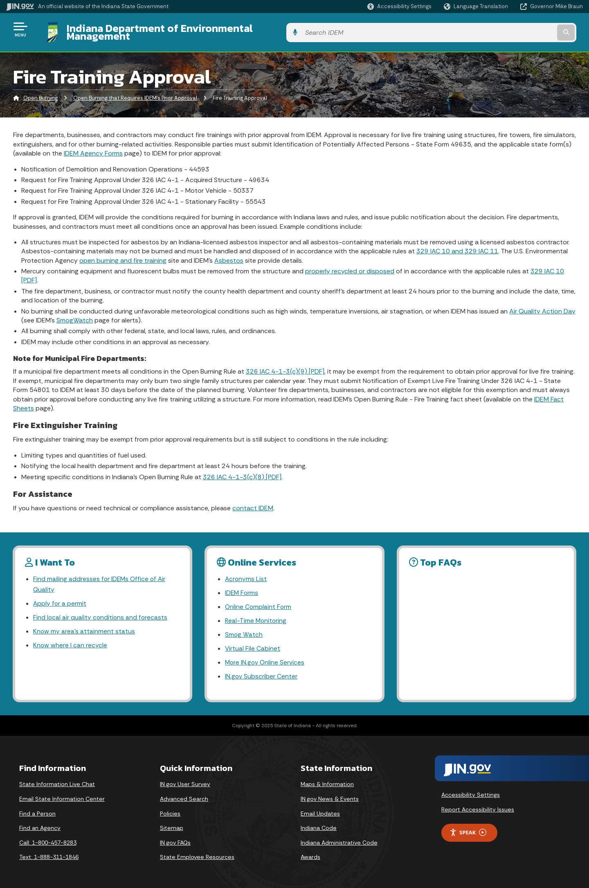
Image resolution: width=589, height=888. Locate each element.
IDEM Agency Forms (93, 147)
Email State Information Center (62, 796)
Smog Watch (244, 630)
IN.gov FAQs (175, 839)
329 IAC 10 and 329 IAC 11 (457, 245)
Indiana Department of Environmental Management (185, 29)
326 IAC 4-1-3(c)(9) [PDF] (285, 365)
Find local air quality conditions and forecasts (101, 613)
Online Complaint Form (258, 601)
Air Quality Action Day (542, 304)
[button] (399, 6)
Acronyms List (246, 572)
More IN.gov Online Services (265, 659)
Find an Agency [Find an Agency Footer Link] (40, 825)
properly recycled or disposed (349, 265)
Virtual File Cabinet (253, 644)
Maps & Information (327, 781)
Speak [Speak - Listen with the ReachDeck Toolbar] (468, 830)
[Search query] (516, 29)
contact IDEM (252, 502)
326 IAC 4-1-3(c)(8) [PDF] (242, 470)
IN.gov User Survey (185, 781)
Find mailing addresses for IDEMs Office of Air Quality (100, 578)
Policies (170, 810)
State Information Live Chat (57, 781)
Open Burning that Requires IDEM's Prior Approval (135, 91)
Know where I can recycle (70, 641)
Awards (310, 854)
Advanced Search (184, 796)
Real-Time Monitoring (256, 616)
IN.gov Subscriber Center (261, 673)
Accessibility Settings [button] (470, 792)
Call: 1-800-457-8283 (47, 839)
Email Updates (320, 810)
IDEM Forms (242, 587)
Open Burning (40, 91)
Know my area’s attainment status (84, 627)
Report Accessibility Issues (477, 806)
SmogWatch (74, 314)
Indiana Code (319, 825)
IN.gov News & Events (330, 796)
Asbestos (228, 254)
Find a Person (37, 810)
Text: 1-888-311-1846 (49, 854)
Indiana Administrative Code (339, 839)
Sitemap (171, 825)
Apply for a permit (60, 598)
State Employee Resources (197, 854)
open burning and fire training (122, 254)
